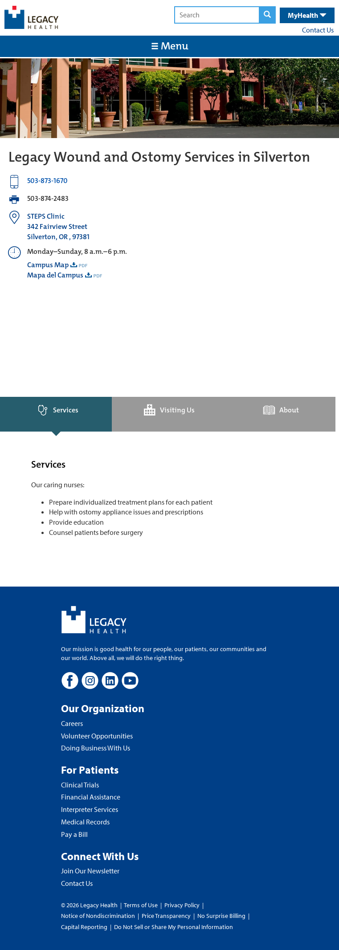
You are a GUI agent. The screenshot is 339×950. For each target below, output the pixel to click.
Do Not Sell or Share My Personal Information (173, 927)
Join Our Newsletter (90, 870)
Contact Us (318, 29)
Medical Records (85, 821)
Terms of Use (141, 905)
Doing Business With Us (95, 747)
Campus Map (48, 264)
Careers (72, 723)
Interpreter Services (89, 809)
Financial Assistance (90, 796)
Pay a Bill (74, 834)
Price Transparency (166, 916)
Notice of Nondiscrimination (98, 916)
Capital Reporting (84, 927)
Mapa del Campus (55, 275)
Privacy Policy (182, 905)
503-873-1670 (47, 180)
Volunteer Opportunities (97, 735)
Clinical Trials (80, 784)
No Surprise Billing (221, 916)
